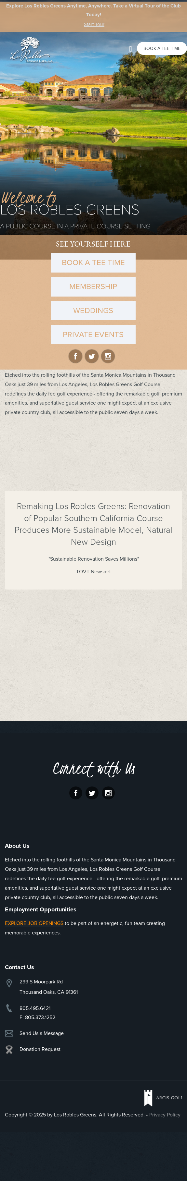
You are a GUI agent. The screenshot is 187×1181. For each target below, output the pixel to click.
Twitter (91, 356)
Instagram (107, 356)
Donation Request (40, 1049)
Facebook (75, 356)
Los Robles (29, 49)
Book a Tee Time (161, 48)
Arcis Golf (163, 1098)
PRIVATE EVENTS (93, 334)
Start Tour (94, 24)
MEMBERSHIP (93, 286)
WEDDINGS (93, 310)
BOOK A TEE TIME (93, 262)
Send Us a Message (42, 1033)
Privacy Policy (164, 1115)
